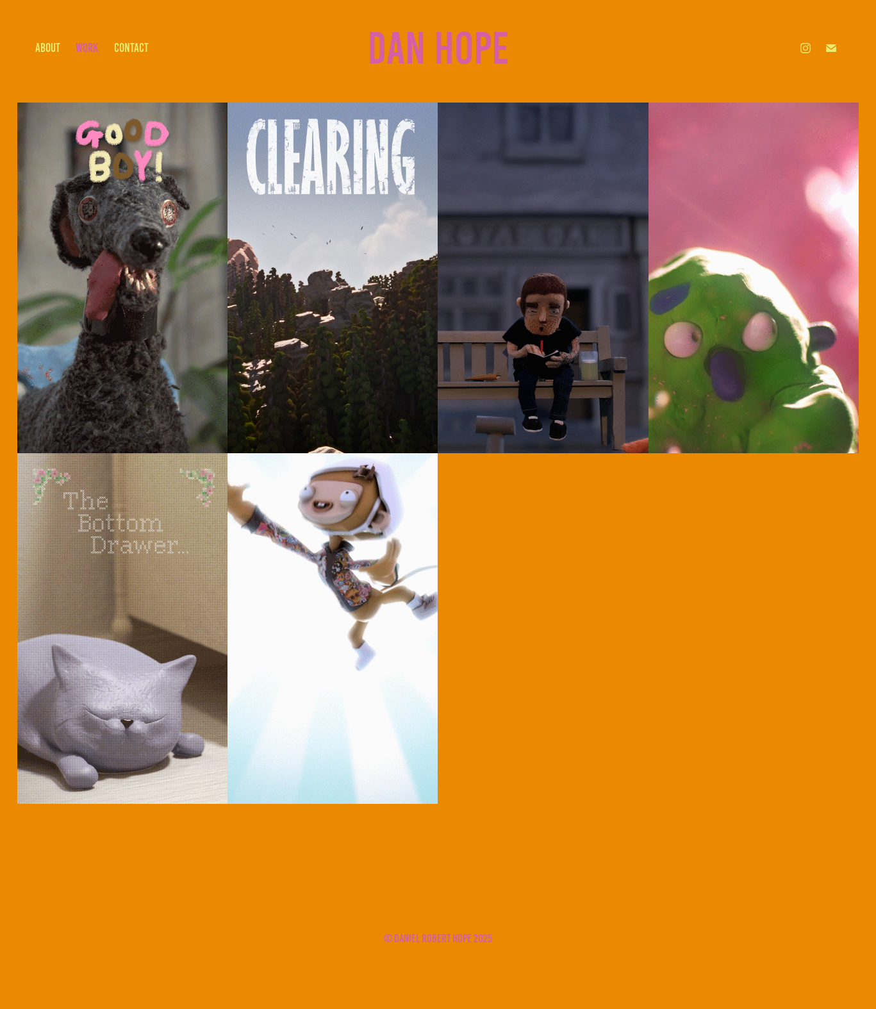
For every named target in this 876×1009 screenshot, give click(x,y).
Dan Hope (438, 48)
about (47, 47)
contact (131, 47)
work (87, 47)
